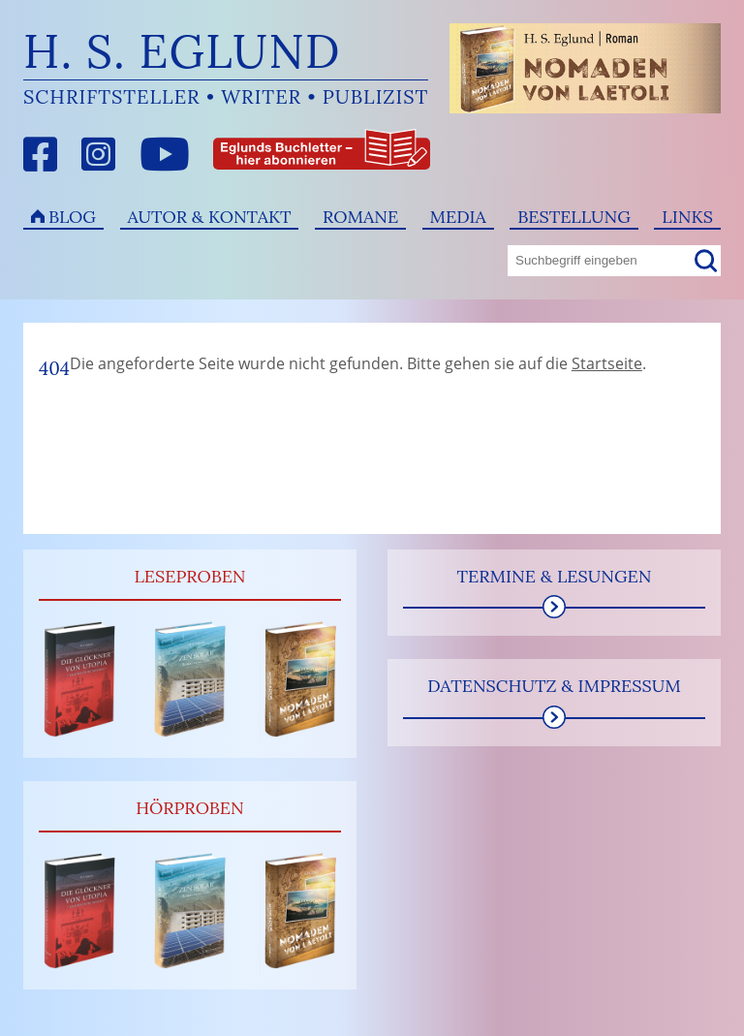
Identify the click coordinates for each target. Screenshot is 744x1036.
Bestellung (574, 216)
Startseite (607, 363)
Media (458, 216)
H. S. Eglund (182, 50)
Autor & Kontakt (210, 216)
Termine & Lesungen (553, 576)
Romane (360, 216)
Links (687, 216)
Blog (72, 216)
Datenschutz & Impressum (554, 686)
